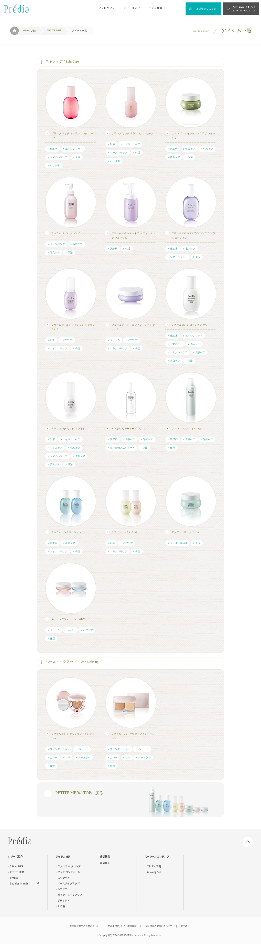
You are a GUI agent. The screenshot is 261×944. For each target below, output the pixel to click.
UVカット (83, 749)
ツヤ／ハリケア (58, 157)
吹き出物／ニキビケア (122, 447)
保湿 (77, 157)
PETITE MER (17, 872)
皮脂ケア (175, 157)
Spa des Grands (19, 883)
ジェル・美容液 (178, 543)
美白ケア (175, 360)
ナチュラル (84, 757)
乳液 (112, 144)
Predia (19, 840)
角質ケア (190, 148)
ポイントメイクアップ (70, 895)
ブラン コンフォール (69, 872)
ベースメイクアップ (69, 883)
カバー (71, 630)
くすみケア (176, 344)
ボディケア (64, 900)
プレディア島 (153, 866)
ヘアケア (62, 889)
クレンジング (57, 244)
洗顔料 (173, 148)
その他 (61, 906)
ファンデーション (60, 749)
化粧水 (53, 148)
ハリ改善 (55, 165)
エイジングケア (74, 148)
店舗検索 (105, 856)
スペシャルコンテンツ (157, 856)
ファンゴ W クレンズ (69, 866)
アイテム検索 (154, 8)
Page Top (248, 842)
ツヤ (67, 757)
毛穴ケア (208, 148)
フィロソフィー (108, 8)
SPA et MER (16, 866)
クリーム (115, 340)
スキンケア (64, 878)
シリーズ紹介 (132, 8)
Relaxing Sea (153, 872)
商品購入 (105, 863)
